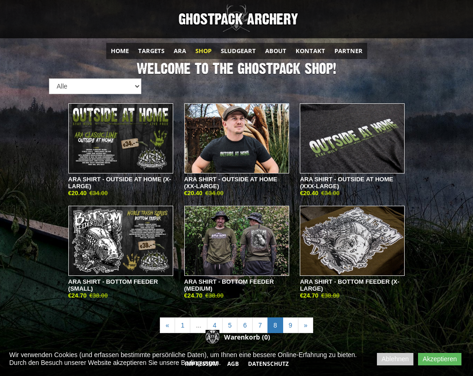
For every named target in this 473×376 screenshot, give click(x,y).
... (198, 325)
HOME (120, 51)
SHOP (203, 51)
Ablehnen (395, 359)
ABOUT (275, 51)
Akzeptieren (440, 359)
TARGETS (151, 51)
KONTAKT (310, 51)
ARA (180, 51)
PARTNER (348, 51)
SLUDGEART (238, 51)
